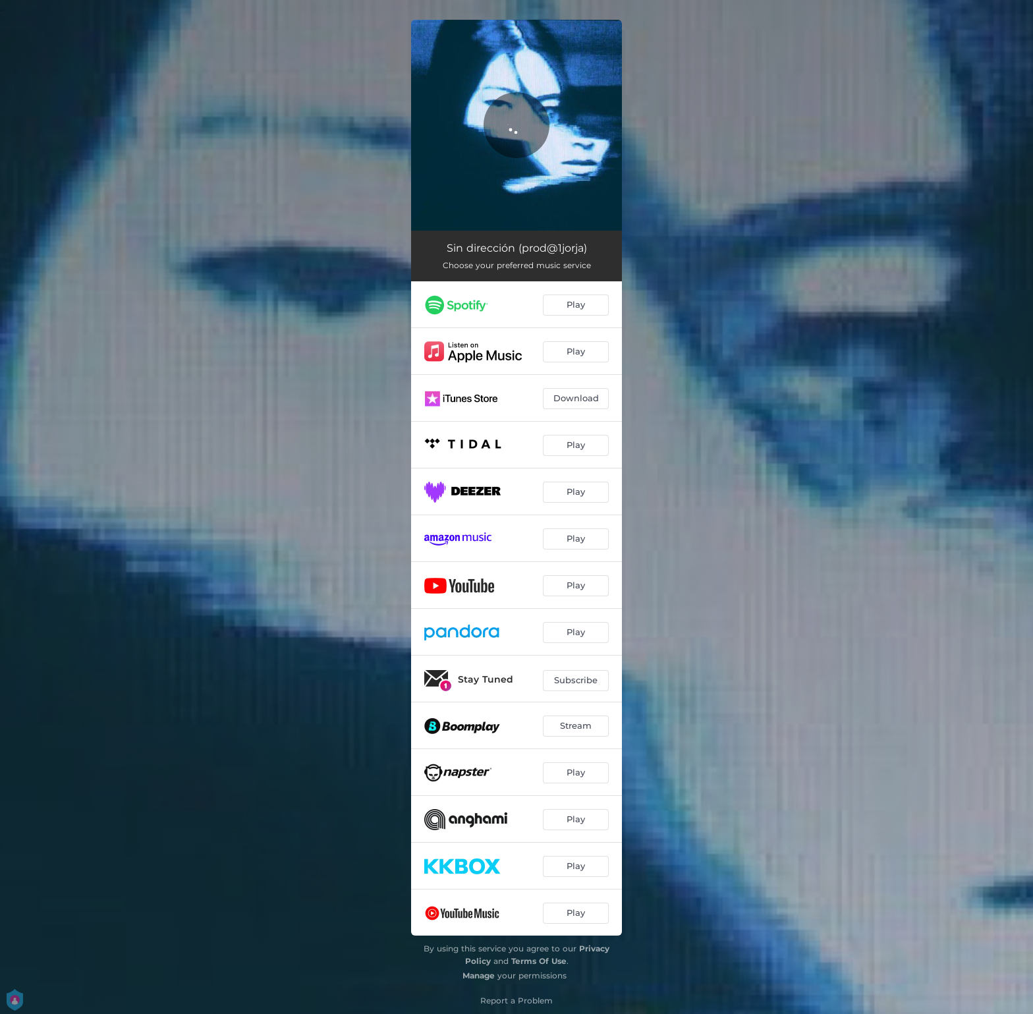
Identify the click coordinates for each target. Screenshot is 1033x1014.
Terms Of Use (539, 961)
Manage (478, 975)
